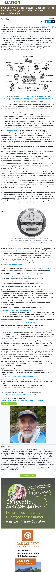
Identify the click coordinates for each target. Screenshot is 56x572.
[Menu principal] (2, 2)
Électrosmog (51, 18)
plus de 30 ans (13, 272)
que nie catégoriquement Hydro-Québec (16, 259)
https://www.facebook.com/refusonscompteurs (21, 49)
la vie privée (46, 255)
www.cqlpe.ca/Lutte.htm (11, 130)
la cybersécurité (15, 257)
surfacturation (45, 257)
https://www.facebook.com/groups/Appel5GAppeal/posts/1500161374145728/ (28, 27)
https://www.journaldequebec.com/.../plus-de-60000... (16, 282)
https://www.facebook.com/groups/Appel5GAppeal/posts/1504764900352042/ (22, 400)
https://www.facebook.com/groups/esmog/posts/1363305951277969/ (20, 376)
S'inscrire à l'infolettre (28, 475)
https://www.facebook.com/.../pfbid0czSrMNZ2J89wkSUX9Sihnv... (19, 323)
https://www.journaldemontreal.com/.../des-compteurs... (16, 277)
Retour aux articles (8, 403)
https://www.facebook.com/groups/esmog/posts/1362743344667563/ (20, 387)
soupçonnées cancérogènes (12, 250)
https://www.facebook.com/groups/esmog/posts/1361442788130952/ (20, 394)
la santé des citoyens (27, 257)
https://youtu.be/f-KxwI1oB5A (16, 135)
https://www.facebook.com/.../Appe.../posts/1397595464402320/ (19, 328)
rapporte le (13, 264)
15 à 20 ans (46, 268)
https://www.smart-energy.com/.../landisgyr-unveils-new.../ (17, 310)
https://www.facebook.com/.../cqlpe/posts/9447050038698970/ (29, 101)
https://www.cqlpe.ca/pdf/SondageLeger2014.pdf (14, 340)
